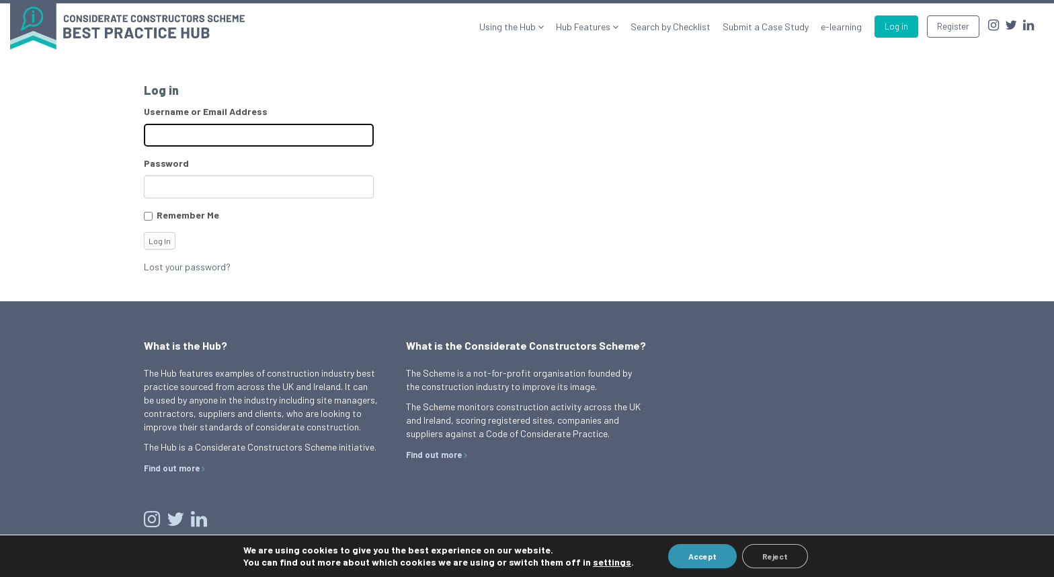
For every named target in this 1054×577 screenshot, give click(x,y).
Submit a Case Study (766, 26)
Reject (775, 556)
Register (953, 26)
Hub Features (584, 26)
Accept (702, 556)
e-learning (841, 26)
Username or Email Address (206, 111)
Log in (896, 26)
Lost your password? (187, 266)
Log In (160, 240)
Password (166, 163)
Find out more (172, 468)
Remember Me (188, 215)
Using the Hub (508, 26)
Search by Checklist (671, 26)
